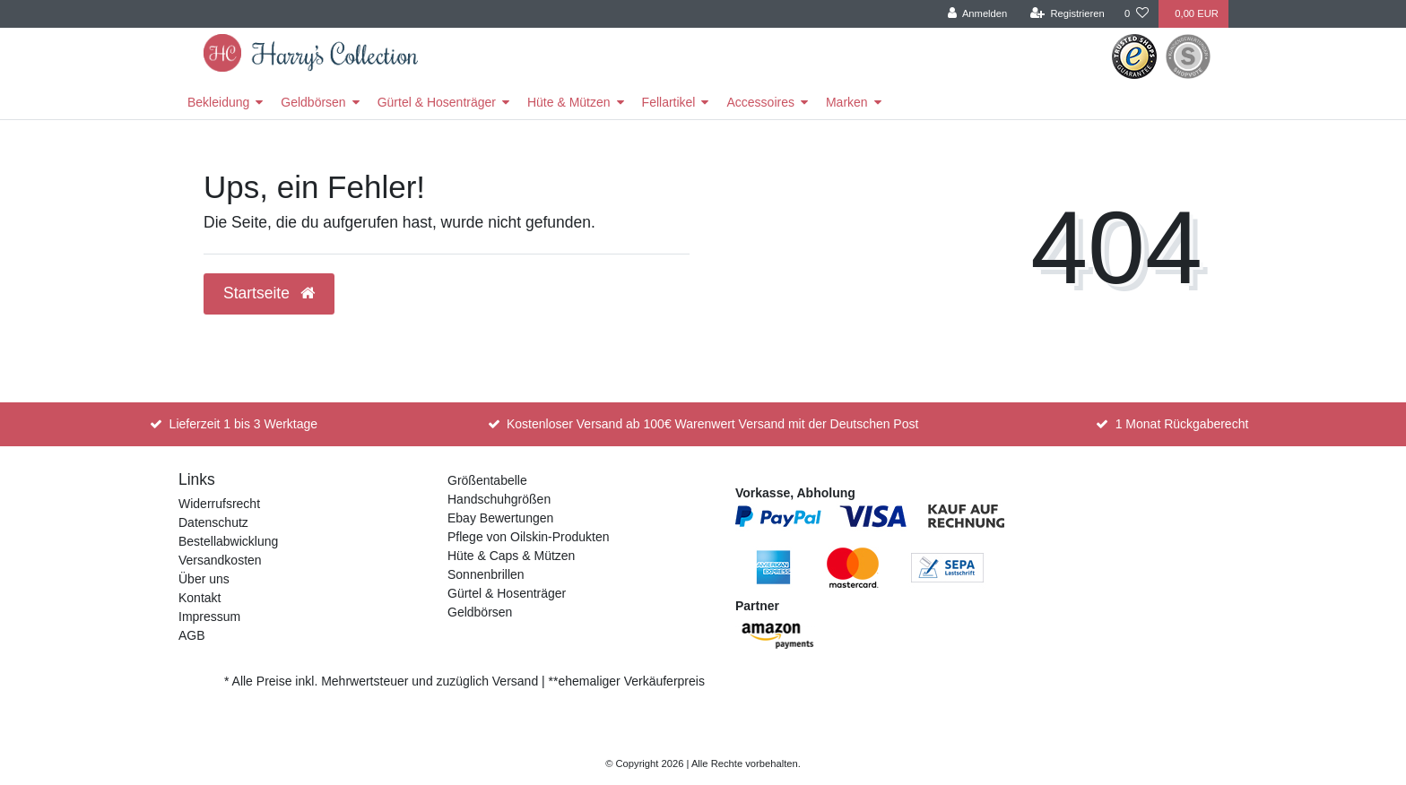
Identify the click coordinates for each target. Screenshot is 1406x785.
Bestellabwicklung (228, 541)
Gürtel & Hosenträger (437, 102)
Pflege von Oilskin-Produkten (528, 537)
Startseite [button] (269, 293)
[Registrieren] (1067, 14)
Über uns (204, 579)
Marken (847, 102)
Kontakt (199, 598)
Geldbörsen (313, 102)
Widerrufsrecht (219, 503)
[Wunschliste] (1137, 14)
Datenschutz (213, 522)
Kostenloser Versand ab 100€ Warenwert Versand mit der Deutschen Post (712, 424)
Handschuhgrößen (499, 499)
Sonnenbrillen (486, 574)
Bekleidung (218, 102)
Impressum (209, 616)
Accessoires (760, 102)
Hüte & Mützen (569, 102)
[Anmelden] (978, 14)
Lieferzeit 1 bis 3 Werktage (243, 424)
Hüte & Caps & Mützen (511, 555)
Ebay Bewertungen (500, 518)
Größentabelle (487, 480)
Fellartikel (669, 102)
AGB (191, 635)
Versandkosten (220, 560)
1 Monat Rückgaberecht (1182, 424)
